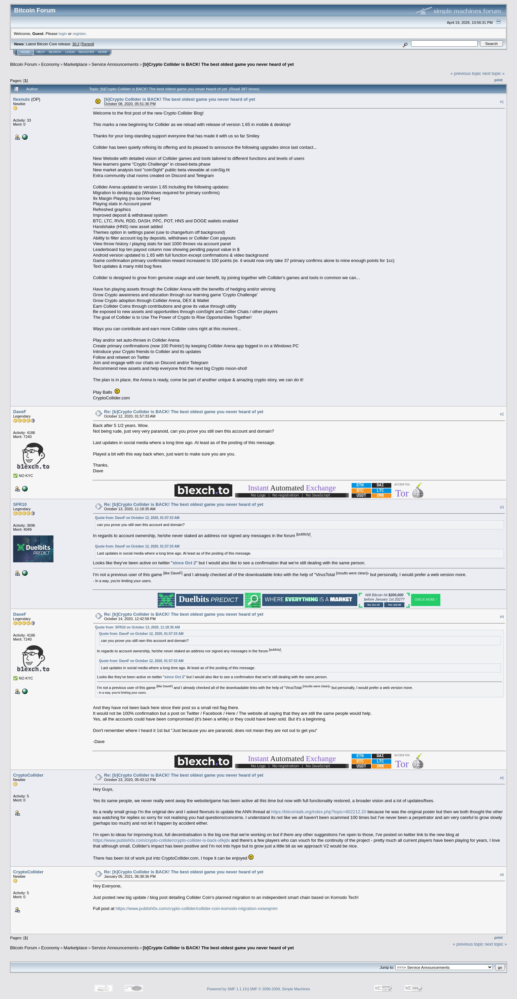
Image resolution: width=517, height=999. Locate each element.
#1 (502, 102)
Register (86, 52)
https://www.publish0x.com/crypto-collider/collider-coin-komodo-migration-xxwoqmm (197, 908)
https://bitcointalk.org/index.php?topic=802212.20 (318, 811)
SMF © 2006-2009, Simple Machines (280, 989)
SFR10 (20, 504)
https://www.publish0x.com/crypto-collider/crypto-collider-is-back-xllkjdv (161, 840)
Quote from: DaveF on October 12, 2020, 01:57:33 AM (137, 518)
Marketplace (75, 64)
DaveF (19, 411)
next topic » (493, 73)
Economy (50, 64)
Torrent (87, 44)
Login (70, 52)
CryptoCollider (28, 775)
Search (55, 52)
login (63, 33)
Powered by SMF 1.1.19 (227, 989)
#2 (502, 414)
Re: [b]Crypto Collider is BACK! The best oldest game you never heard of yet (184, 411)
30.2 (75, 44)
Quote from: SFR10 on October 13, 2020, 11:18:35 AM (137, 627)
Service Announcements (114, 64)
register (79, 33)
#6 (502, 875)
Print (498, 80)
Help (41, 52)
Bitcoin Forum (23, 64)
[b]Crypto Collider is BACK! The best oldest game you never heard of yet (218, 64)
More (102, 52)
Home (25, 52)
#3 (502, 507)
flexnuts (21, 99)
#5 (502, 778)
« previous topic (465, 73)
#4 (502, 617)
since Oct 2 (184, 562)
